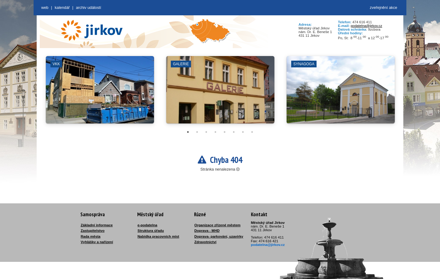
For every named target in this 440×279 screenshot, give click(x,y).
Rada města (91, 236)
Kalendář (62, 7)
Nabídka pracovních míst (158, 236)
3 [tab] (206, 132)
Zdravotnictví (205, 242)
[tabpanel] (100, 93)
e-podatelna (147, 225)
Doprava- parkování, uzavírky (218, 236)
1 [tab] (188, 132)
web (44, 7)
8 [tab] (252, 132)
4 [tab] (215, 132)
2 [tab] (197, 132)
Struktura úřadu (151, 230)
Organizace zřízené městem (217, 225)
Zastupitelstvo (93, 230)
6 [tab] (234, 132)
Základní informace (97, 225)
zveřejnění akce (383, 7)
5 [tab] (225, 132)
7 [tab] (243, 132)
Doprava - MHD (207, 230)
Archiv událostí (88, 7)
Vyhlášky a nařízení (97, 242)
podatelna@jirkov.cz (366, 26)
